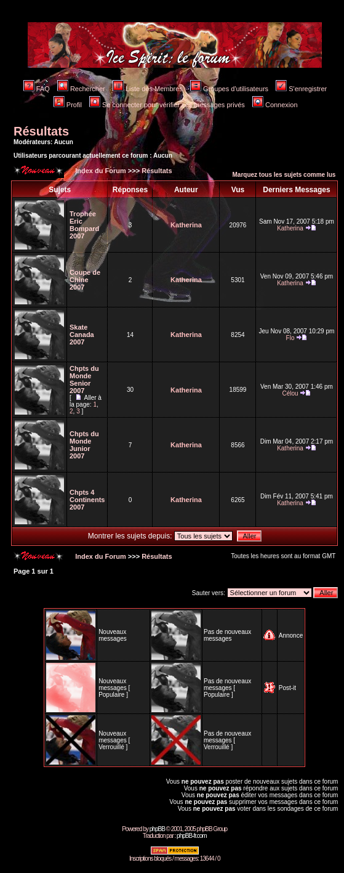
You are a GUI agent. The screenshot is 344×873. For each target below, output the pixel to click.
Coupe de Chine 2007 (85, 280)
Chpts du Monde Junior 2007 (84, 445)
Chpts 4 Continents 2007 (87, 500)
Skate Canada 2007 (82, 334)
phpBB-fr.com (192, 835)
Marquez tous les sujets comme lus (284, 174)
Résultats (41, 131)
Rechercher (81, 88)
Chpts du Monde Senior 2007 (84, 379)
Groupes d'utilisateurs (229, 88)
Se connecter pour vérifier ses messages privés (167, 104)
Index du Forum (99, 170)
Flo (290, 338)
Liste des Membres (148, 88)
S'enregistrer (301, 88)
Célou (290, 393)
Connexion (275, 104)
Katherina (186, 225)
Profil (68, 104)
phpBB (157, 829)
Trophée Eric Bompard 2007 (84, 225)
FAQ (36, 88)
